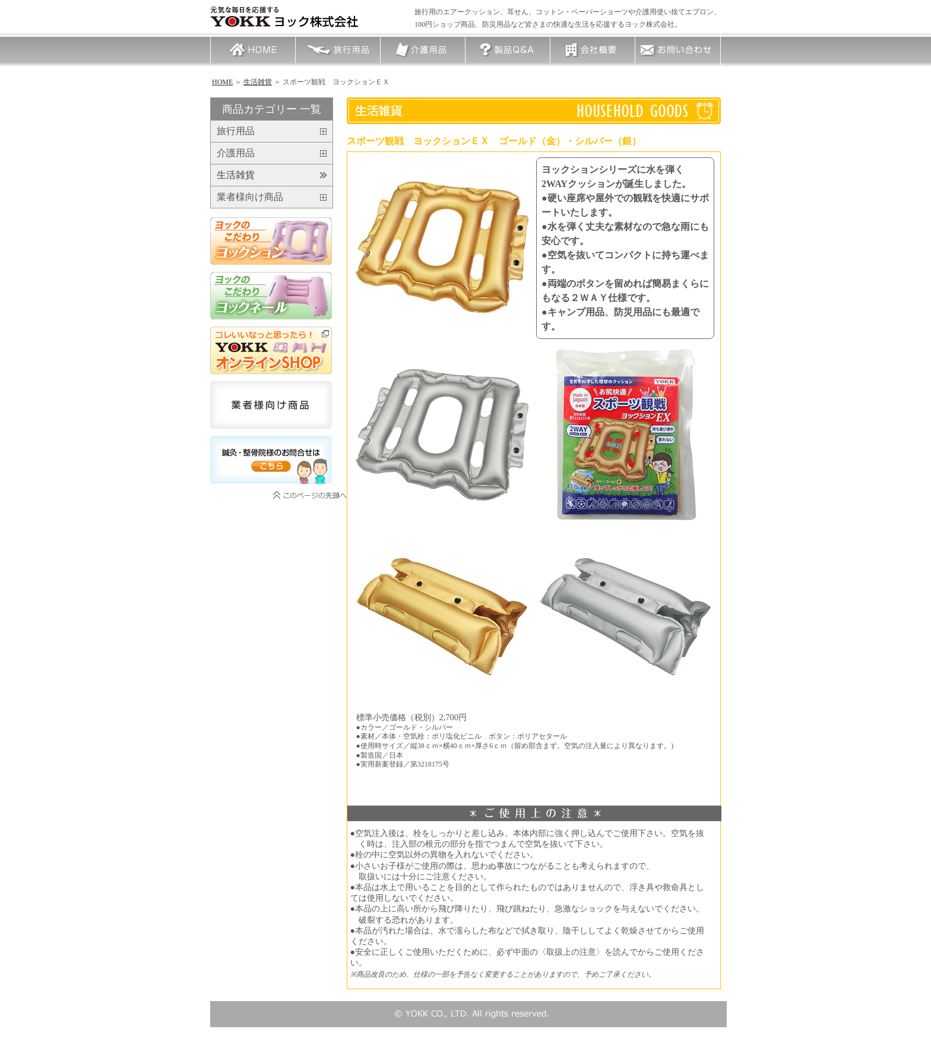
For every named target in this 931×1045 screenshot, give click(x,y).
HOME (253, 50)
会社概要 (592, 50)
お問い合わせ (677, 50)
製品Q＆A (508, 50)
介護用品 (423, 50)
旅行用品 (338, 50)
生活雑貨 (257, 82)
